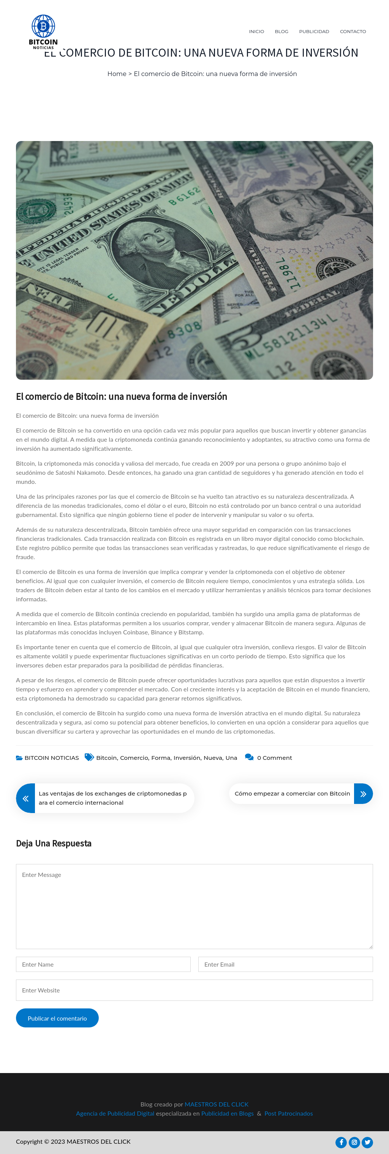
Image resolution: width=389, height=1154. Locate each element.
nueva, (213, 757)
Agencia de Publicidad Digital (115, 1113)
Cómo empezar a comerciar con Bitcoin (292, 793)
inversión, (188, 757)
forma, (161, 757)
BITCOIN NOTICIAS (51, 757)
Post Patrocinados (288, 1113)
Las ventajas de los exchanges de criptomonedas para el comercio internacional (113, 798)
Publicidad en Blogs (227, 1113)
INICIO (256, 31)
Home (117, 74)
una (231, 757)
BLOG (282, 31)
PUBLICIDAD (314, 31)
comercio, (134, 757)
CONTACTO (353, 31)
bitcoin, (107, 757)
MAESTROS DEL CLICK (216, 1104)
